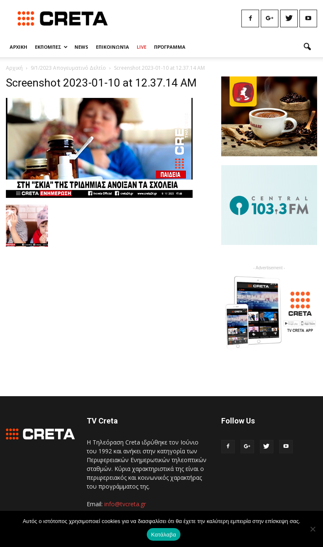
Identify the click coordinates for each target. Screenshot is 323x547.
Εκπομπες (51, 47)
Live (141, 47)
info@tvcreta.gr (125, 504)
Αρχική (14, 67)
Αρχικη (18, 47)
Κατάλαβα (163, 534)
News (81, 47)
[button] (307, 47)
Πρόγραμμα (169, 47)
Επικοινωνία (112, 47)
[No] (312, 529)
